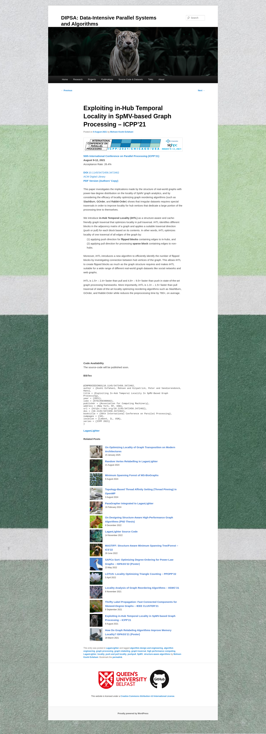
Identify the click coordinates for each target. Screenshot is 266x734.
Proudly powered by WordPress (133, 722)
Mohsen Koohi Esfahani (121, 132)
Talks (150, 79)
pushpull (132, 663)
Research (78, 79)
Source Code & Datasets (131, 79)
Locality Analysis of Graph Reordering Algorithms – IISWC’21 (142, 596)
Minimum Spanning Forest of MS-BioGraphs (131, 483)
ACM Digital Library (94, 176)
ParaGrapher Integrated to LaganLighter (129, 512)
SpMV (140, 663)
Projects (92, 79)
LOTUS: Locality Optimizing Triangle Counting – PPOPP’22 (140, 582)
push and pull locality (116, 663)
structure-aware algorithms (157, 663)
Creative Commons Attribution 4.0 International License (147, 705)
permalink (117, 666)
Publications (107, 79)
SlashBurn (89, 201)
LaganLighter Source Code (121, 540)
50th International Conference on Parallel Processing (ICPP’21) (121, 156)
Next (201, 90)
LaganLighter (112, 657)
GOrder (101, 201)
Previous (66, 90)
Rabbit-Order (118, 201)
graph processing (104, 660)
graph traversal (138, 660)
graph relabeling (122, 660)
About (161, 79)
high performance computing (161, 660)
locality (101, 663)
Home (65, 79)
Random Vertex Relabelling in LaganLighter (131, 470)
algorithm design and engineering (146, 657)
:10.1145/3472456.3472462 (101, 172)
